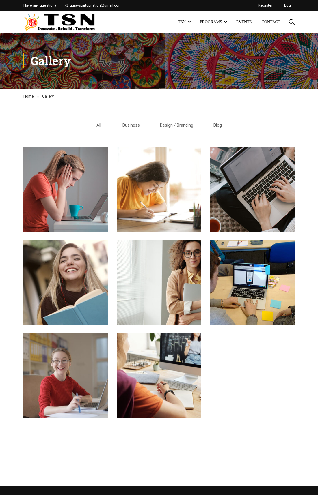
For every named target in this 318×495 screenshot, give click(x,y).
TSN (181, 22)
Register (265, 5)
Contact (271, 22)
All (98, 125)
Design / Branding (176, 125)
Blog (217, 125)
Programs (211, 22)
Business (131, 125)
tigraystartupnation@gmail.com (93, 5)
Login (289, 5)
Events (244, 22)
